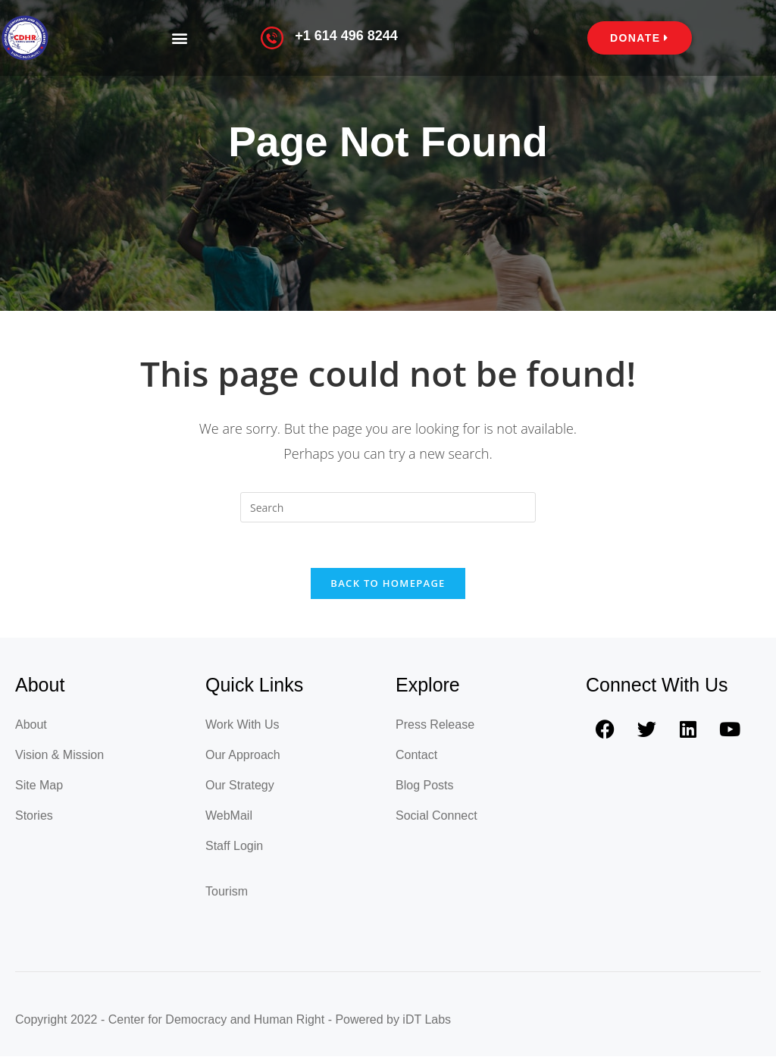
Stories (34, 816)
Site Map (39, 785)
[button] (179, 38)
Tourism (226, 892)
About (31, 725)
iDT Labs (426, 1020)
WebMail (228, 816)
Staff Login (234, 846)
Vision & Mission (59, 755)
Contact (416, 755)
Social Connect (436, 816)
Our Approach (242, 755)
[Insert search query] (388, 507)
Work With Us (242, 725)
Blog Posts (424, 785)
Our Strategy (239, 785)
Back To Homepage (387, 584)
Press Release (435, 725)
